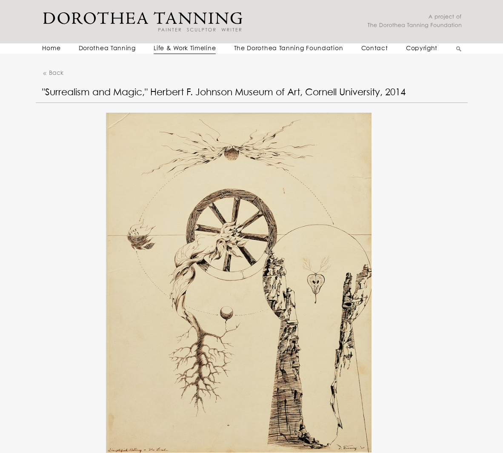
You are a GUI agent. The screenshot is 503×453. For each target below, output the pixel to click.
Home (51, 48)
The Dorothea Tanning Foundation (288, 48)
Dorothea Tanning (107, 48)
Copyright (421, 48)
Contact (374, 48)
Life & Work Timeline (185, 48)
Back (52, 73)
